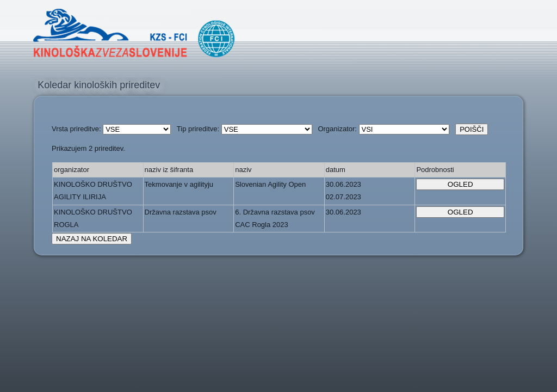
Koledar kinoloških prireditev (99, 84)
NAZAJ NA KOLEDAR (91, 239)
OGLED (460, 184)
